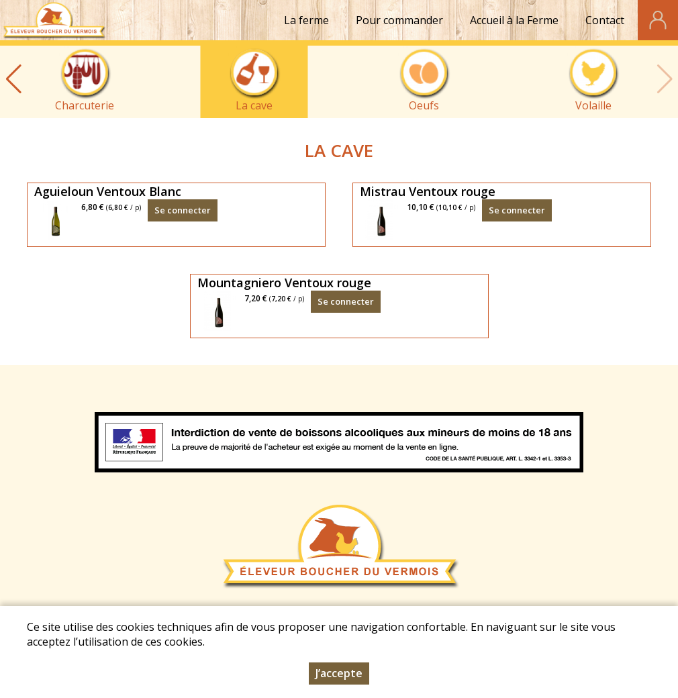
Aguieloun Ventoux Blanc (107, 191)
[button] (13, 79)
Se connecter (182, 210)
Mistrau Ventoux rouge (427, 191)
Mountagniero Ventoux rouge (284, 283)
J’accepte (339, 673)
